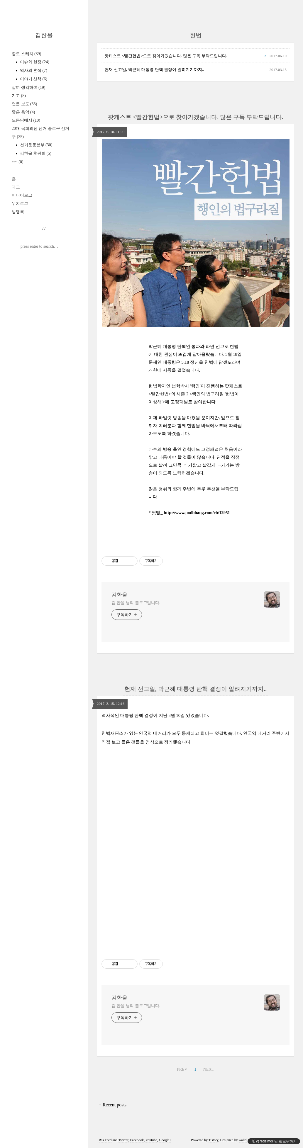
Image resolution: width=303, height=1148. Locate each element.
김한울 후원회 (35, 153)
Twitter (123, 1140)
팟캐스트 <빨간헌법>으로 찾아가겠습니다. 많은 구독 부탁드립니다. (165, 56)
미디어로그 (22, 195)
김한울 (44, 35)
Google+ (165, 1140)
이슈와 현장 (34, 62)
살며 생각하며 (28, 87)
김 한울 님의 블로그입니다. (135, 603)
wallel (243, 1140)
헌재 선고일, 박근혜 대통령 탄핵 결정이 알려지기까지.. (154, 69)
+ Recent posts (112, 1104)
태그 (16, 187)
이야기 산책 (33, 79)
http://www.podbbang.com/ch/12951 (197, 512)
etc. (17, 162)
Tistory (213, 1140)
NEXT (208, 1069)
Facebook (137, 1140)
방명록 (18, 212)
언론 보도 (24, 104)
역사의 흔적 (33, 70)
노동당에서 (26, 120)
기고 (19, 95)
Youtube (151, 1140)
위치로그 (20, 203)
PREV (182, 1069)
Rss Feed (105, 1140)
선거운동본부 (35, 145)
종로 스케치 (26, 54)
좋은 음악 (23, 112)
